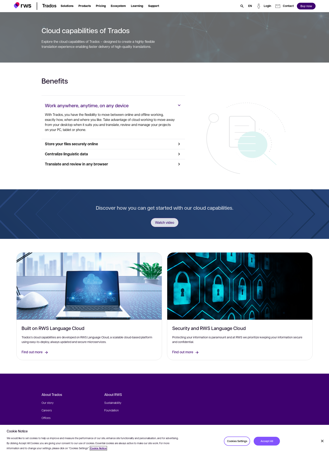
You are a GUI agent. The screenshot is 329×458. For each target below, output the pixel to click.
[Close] (322, 441)
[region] (164, 441)
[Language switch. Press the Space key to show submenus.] (250, 6)
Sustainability (112, 402)
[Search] (242, 6)
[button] (22, 5)
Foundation (111, 410)
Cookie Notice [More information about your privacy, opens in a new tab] (98, 448)
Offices (46, 418)
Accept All (267, 441)
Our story (48, 402)
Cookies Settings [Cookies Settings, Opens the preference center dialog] (237, 441)
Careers (47, 410)
